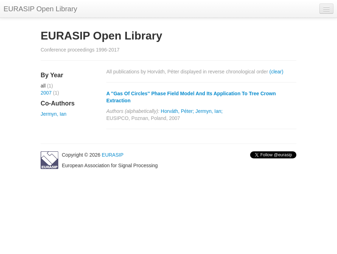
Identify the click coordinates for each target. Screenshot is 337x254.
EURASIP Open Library (40, 9)
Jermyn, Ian (53, 114)
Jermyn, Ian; (209, 111)
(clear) (276, 71)
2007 (46, 93)
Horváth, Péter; (177, 111)
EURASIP (112, 155)
